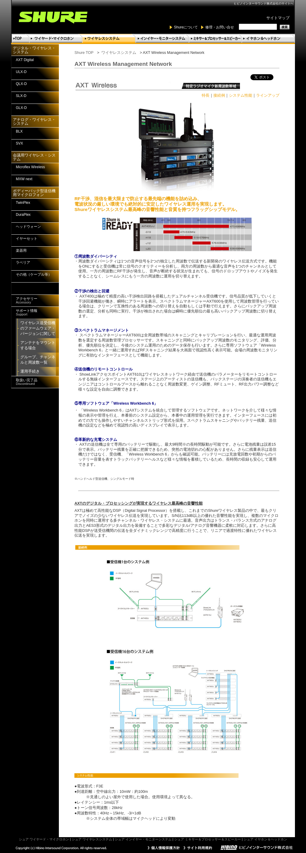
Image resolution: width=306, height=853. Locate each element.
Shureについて (186, 27)
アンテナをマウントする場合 (37, 345)
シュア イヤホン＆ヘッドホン (265, 839)
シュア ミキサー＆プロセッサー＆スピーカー (207, 839)
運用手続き (30, 371)
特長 (205, 95)
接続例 (219, 95)
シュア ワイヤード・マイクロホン (44, 839)
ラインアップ (267, 95)
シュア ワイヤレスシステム (92, 839)
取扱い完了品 (26, 381)
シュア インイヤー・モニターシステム (143, 839)
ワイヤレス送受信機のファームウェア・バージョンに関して (37, 328)
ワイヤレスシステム (118, 52)
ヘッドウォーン (28, 226)
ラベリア (23, 262)
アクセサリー (26, 300)
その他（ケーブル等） (34, 274)
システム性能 (240, 95)
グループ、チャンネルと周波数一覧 (37, 360)
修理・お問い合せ (219, 27)
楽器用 (21, 250)
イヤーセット (26, 238)
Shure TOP (84, 52)
